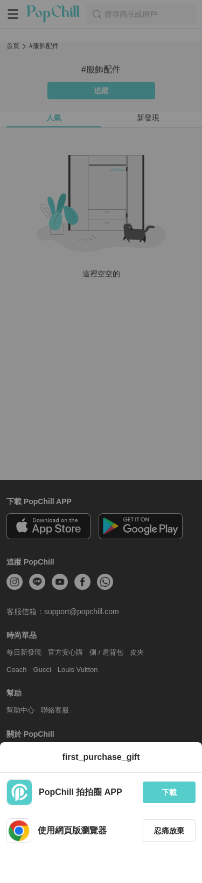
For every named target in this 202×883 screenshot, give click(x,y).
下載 (169, 792)
